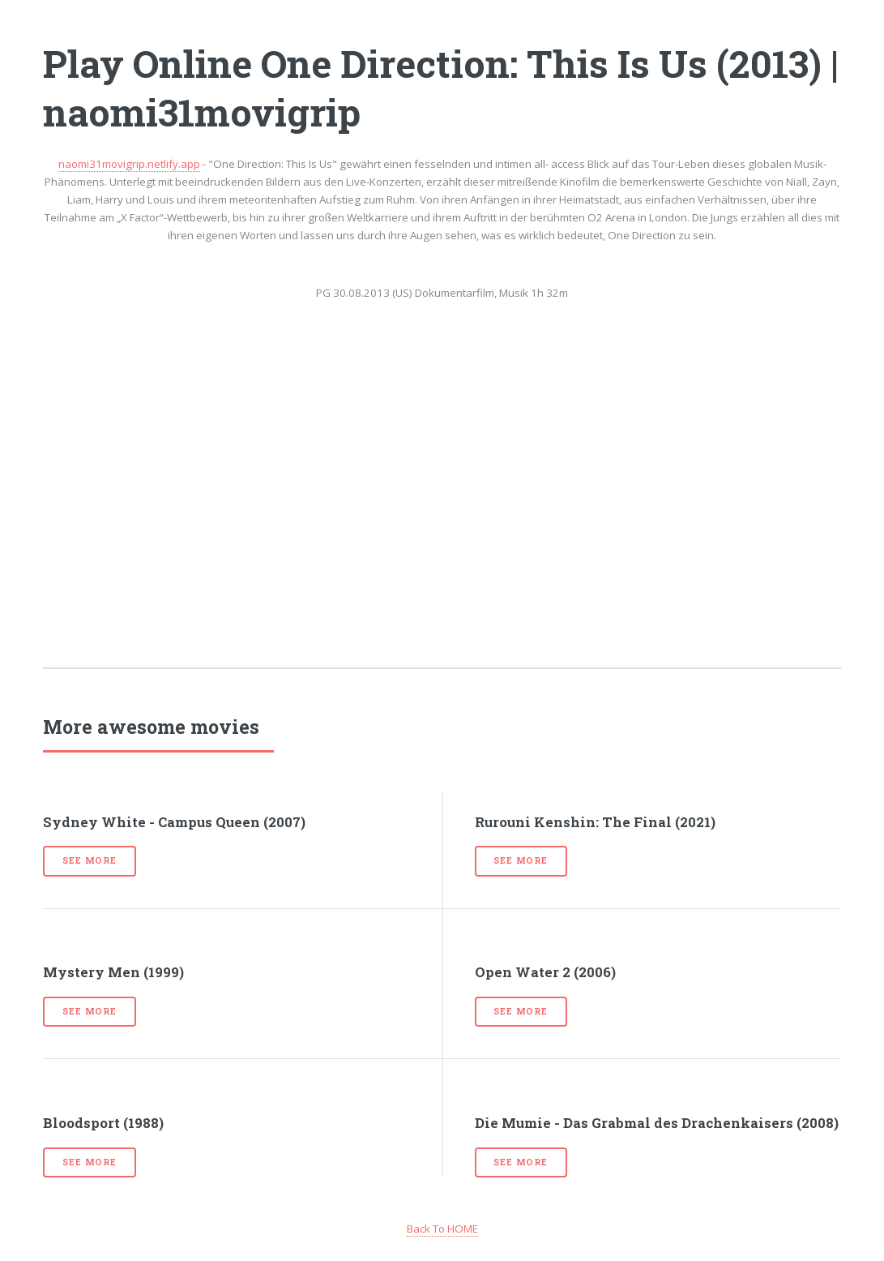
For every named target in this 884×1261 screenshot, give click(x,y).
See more (89, 860)
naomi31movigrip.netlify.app (129, 164)
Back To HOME (442, 1228)
